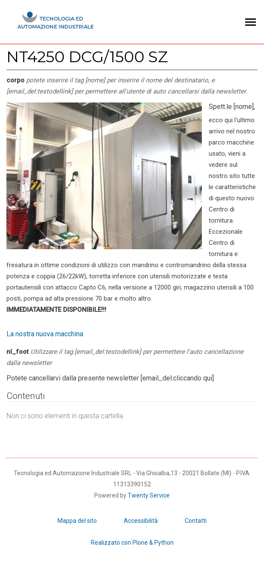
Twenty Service (149, 495)
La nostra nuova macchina (44, 334)
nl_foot (124, 357)
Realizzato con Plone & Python (132, 542)
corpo (126, 85)
